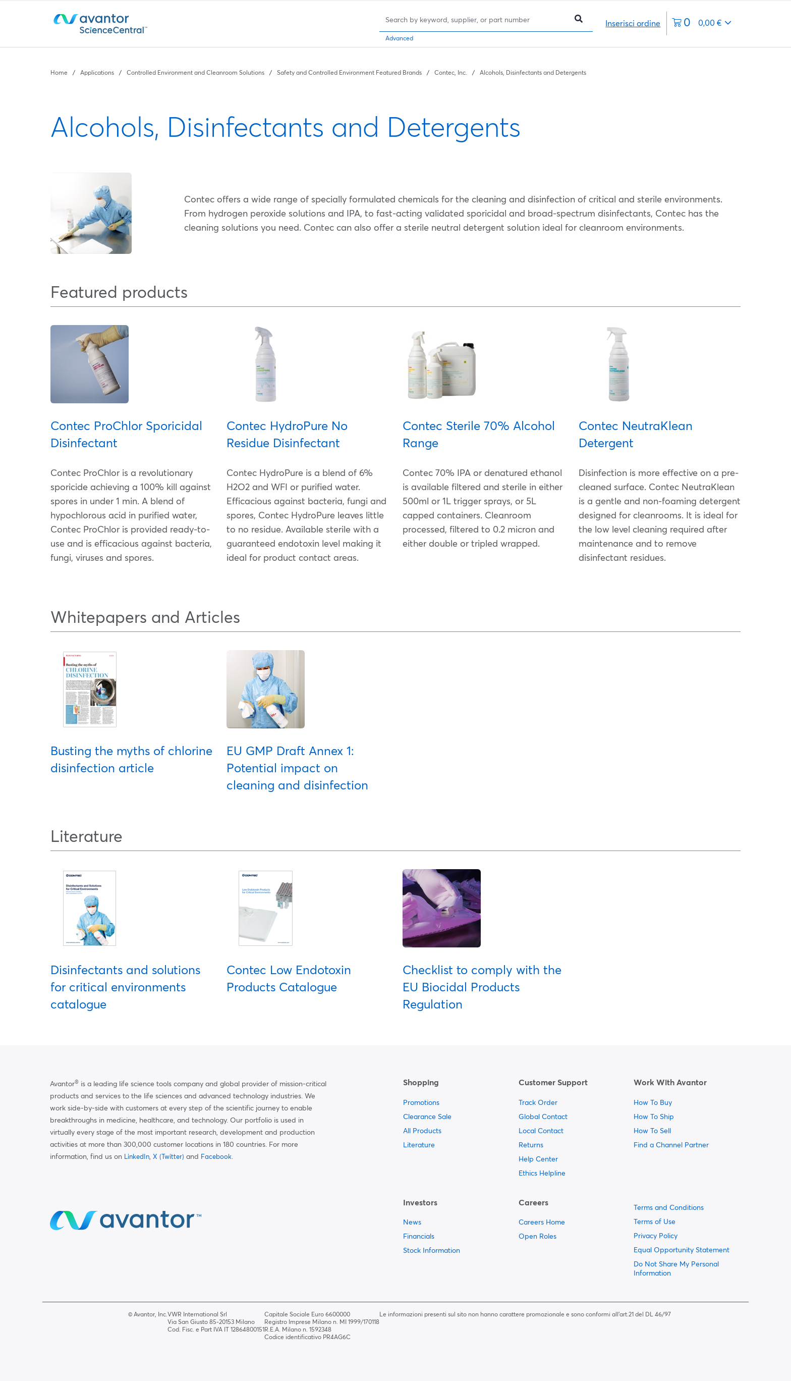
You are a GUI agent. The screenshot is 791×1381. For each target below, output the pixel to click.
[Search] (476, 19)
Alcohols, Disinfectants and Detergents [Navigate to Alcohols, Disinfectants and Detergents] (533, 72)
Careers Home (542, 1222)
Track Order (538, 1102)
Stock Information (431, 1250)
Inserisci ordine (632, 23)
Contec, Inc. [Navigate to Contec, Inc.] (450, 72)
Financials (418, 1236)
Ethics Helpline (542, 1173)
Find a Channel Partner (671, 1144)
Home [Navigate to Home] (59, 72)
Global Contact (543, 1116)
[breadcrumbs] (318, 72)
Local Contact (541, 1130)
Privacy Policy (655, 1235)
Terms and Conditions (669, 1207)
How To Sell (652, 1130)
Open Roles (537, 1236)
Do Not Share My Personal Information (676, 1268)
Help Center (538, 1158)
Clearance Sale (427, 1116)
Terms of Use (654, 1221)
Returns (531, 1144)
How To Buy (653, 1102)
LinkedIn (136, 1156)
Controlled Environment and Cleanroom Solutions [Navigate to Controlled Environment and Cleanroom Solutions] (195, 72)
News (412, 1222)
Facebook (216, 1156)
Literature (419, 1144)
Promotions (421, 1102)
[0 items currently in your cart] (702, 23)
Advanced (399, 38)
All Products (422, 1130)
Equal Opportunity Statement (681, 1249)
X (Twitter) (168, 1156)
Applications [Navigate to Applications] (97, 72)
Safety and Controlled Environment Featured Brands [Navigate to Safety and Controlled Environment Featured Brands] (349, 72)
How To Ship (654, 1116)
